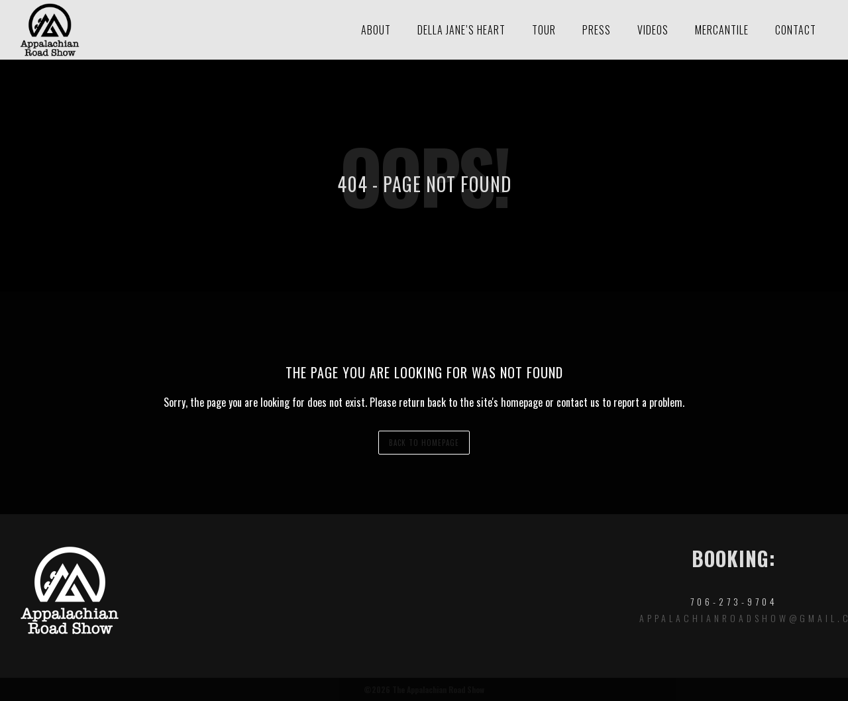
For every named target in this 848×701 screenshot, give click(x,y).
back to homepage (424, 442)
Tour (544, 30)
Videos (652, 30)
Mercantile (722, 30)
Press (596, 30)
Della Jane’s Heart (461, 30)
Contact (795, 30)
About (376, 30)
